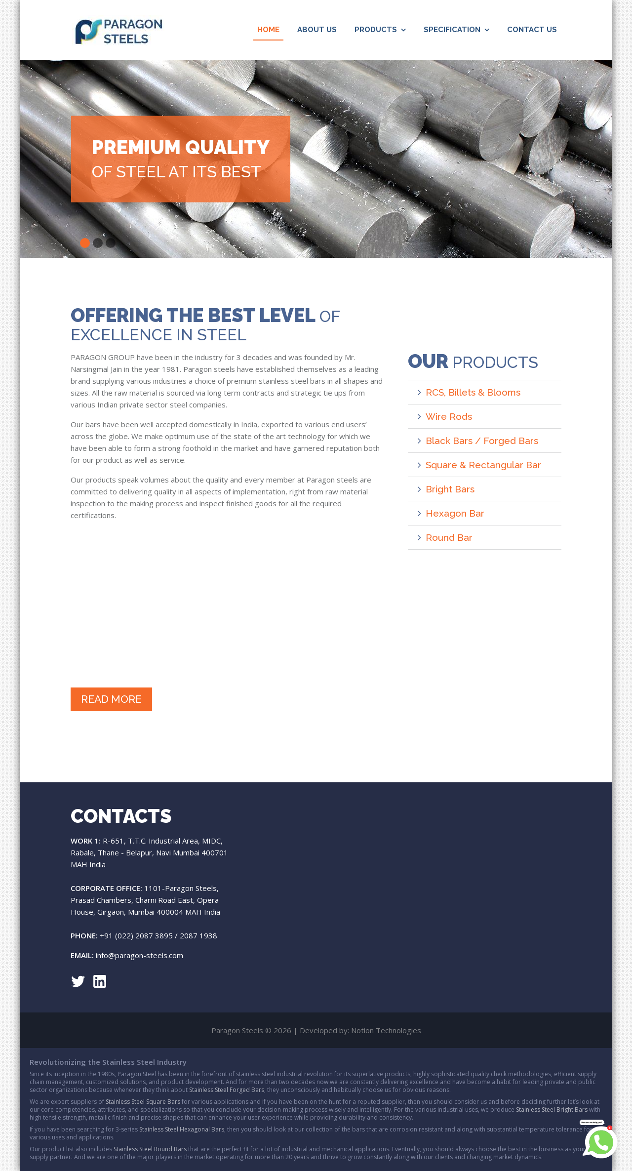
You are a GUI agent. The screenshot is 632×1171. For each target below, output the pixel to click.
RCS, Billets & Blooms (473, 392)
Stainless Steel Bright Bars (552, 1109)
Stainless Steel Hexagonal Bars (181, 1129)
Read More (111, 699)
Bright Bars (450, 489)
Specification (452, 29)
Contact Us (532, 29)
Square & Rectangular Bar (483, 464)
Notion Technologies (386, 1030)
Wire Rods (449, 416)
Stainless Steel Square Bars (143, 1101)
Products (376, 29)
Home (270, 28)
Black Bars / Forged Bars (482, 440)
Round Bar (449, 537)
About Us (317, 29)
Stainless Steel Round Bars (150, 1149)
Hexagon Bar (455, 513)
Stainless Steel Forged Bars (226, 1090)
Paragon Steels (118, 30)
